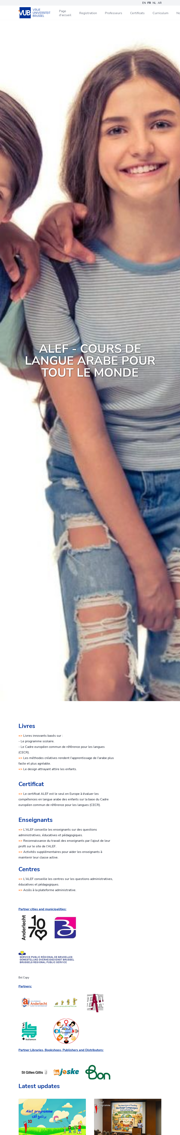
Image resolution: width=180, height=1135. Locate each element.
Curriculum (160, 13)
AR (160, 3)
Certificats (137, 13)
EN (144, 3)
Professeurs (113, 13)
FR (149, 3)
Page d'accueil (65, 13)
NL (154, 3)
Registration (88, 13)
